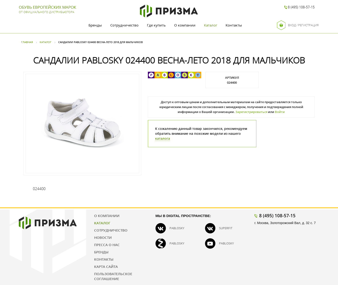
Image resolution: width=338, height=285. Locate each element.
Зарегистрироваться (251, 112)
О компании (185, 25)
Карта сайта (106, 266)
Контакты (234, 25)
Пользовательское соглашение (113, 276)
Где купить (156, 25)
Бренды (95, 25)
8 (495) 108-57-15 (301, 7)
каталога (162, 138)
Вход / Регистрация (298, 25)
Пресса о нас (107, 244)
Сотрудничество (124, 25)
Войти (280, 112)
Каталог (210, 25)
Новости (103, 237)
